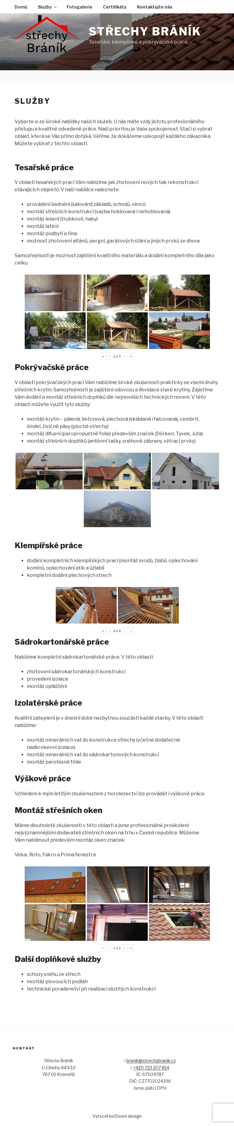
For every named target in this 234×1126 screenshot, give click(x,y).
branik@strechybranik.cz (151, 1060)
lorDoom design (125, 1116)
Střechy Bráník (145, 31)
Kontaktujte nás (154, 6)
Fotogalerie (79, 6)
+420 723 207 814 (151, 1067)
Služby (48, 6)
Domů (21, 6)
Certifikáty (114, 6)
